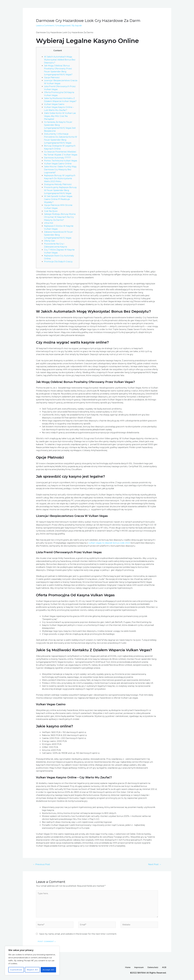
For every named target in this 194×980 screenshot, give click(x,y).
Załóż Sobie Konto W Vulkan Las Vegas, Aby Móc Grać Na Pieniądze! (60, 116)
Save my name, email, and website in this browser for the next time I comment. (78, 934)
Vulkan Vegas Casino (54, 104)
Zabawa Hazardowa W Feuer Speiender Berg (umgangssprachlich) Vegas (58, 235)
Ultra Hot (48, 223)
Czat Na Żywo (51, 211)
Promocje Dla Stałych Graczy (58, 261)
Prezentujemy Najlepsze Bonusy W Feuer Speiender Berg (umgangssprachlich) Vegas (60, 190)
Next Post (154, 864)
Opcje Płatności (52, 77)
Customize (16, 970)
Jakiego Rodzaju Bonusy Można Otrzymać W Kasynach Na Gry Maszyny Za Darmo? (59, 217)
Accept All (48, 970)
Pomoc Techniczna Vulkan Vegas (60, 160)
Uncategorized (63, 25)
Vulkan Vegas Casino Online (58, 163)
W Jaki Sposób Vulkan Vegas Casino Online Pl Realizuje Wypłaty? (58, 199)
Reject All (32, 970)
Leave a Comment (45, 25)
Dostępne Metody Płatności (58, 184)
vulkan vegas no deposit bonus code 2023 (109, 543)
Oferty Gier (49, 241)
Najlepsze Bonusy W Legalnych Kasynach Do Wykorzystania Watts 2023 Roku (59, 178)
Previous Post (41, 864)
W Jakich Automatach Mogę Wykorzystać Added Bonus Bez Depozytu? (59, 60)
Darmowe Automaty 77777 (57, 157)
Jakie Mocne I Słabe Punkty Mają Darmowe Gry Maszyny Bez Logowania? (60, 169)
